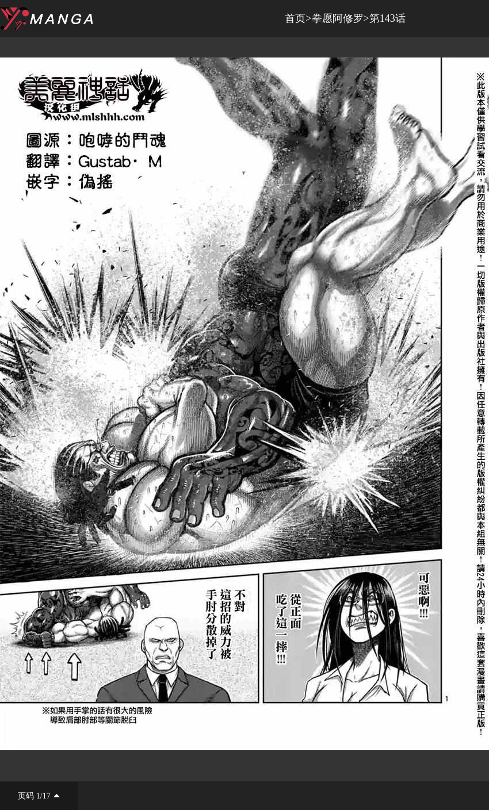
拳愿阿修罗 (338, 18)
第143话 (387, 18)
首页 (295, 18)
